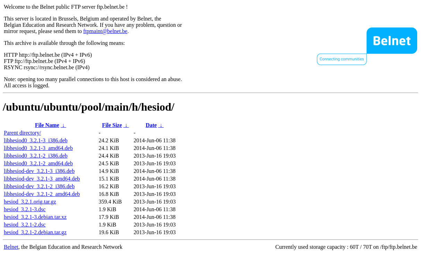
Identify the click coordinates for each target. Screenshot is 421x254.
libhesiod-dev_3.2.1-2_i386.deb (39, 186)
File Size (112, 125)
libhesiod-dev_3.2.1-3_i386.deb (39, 171)
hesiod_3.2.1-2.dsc (24, 225)
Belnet (11, 247)
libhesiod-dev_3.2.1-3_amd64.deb (42, 179)
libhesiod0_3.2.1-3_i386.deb (36, 140)
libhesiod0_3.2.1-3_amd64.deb (38, 148)
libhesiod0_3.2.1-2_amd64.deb (38, 163)
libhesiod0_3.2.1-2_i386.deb (36, 156)
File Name (47, 125)
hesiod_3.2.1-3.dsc (24, 209)
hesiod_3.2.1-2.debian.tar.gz (35, 232)
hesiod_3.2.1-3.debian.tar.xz (35, 217)
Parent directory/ (22, 133)
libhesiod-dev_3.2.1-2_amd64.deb (42, 194)
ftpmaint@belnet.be (105, 31)
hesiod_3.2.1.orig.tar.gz (30, 202)
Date (151, 125)
